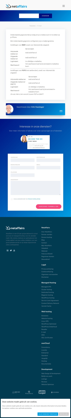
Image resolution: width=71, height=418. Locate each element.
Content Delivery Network (50, 303)
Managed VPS (46, 287)
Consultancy (45, 347)
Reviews (44, 382)
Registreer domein (47, 256)
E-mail (40, 26)
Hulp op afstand (46, 254)
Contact (44, 243)
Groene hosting (46, 237)
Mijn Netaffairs (46, 245)
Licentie (44, 350)
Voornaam (14, 157)
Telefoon (14, 172)
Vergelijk (44, 358)
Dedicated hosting (47, 292)
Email (38, 164)
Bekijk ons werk (46, 376)
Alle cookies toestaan (48, 414)
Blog (43, 240)
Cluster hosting (46, 289)
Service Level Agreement (50, 300)
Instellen (64, 414)
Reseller (44, 329)
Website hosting (47, 318)
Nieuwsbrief (45, 259)
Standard (44, 355)
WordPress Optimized (48, 324)
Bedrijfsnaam (15, 164)
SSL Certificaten (47, 338)
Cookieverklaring (47, 272)
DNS (43, 335)
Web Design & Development (50, 373)
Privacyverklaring (34, 199)
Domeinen (44, 316)
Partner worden (46, 234)
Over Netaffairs (46, 232)
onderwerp (14, 179)
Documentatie (46, 364)
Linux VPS (44, 321)
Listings (44, 379)
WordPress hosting (47, 298)
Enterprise (45, 353)
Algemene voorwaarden (49, 274)
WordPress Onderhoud (49, 327)
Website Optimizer (47, 384)
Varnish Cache (46, 306)
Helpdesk (32, 26)
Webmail (44, 251)
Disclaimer (45, 277)
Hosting (44, 361)
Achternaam (41, 157)
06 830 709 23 (35, 139)
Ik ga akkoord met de (27, 199)
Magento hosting (47, 295)
